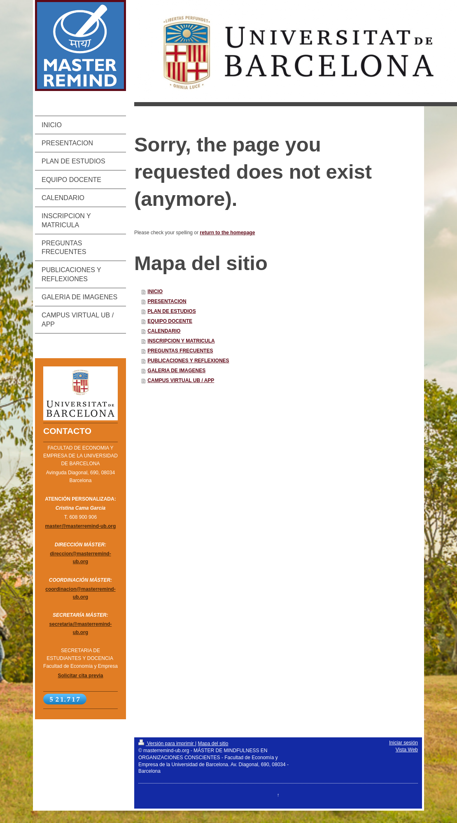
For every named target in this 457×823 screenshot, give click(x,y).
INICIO (155, 291)
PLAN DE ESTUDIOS (171, 311)
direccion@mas (68, 554)
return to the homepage (227, 232)
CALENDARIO (163, 331)
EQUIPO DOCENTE (169, 321)
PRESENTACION (166, 301)
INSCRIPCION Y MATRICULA (181, 341)
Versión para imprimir (166, 743)
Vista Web (407, 750)
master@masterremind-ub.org (80, 526)
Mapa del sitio (213, 743)
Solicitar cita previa (80, 675)
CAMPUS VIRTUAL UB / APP (180, 380)
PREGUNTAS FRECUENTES (180, 351)
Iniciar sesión (403, 743)
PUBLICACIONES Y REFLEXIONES (188, 361)
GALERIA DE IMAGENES (176, 370)
